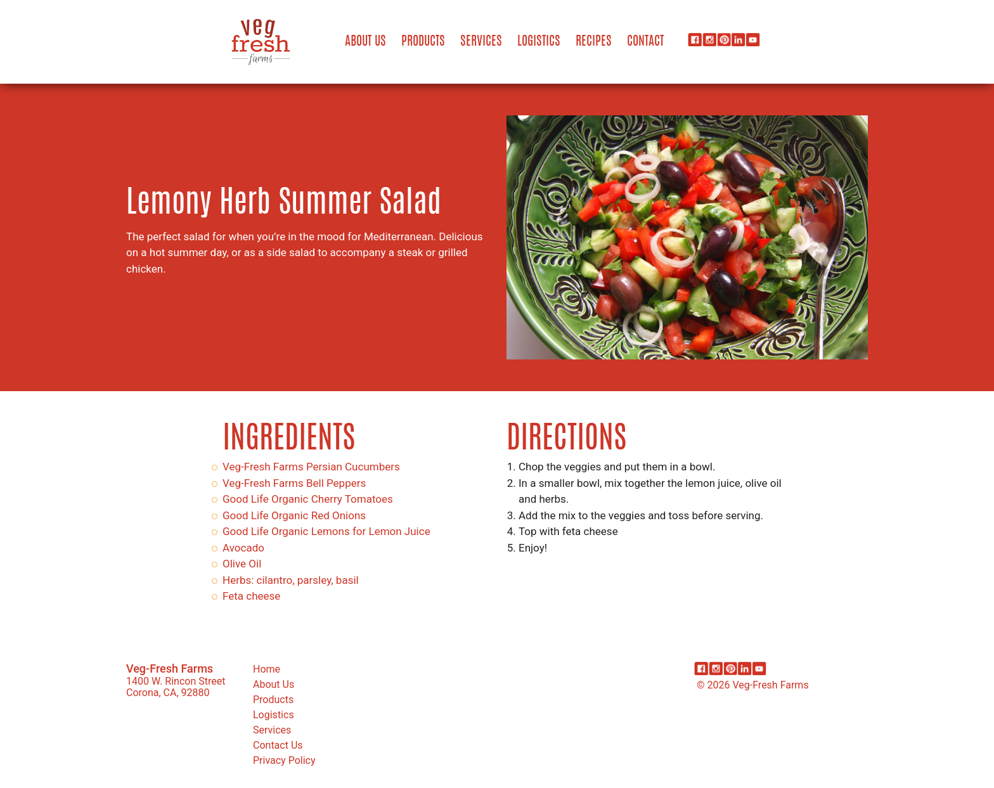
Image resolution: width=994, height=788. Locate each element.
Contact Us (278, 745)
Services (481, 42)
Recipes (594, 42)
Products (423, 42)
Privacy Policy (284, 760)
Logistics (538, 42)
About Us (365, 42)
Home (266, 669)
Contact (645, 42)
